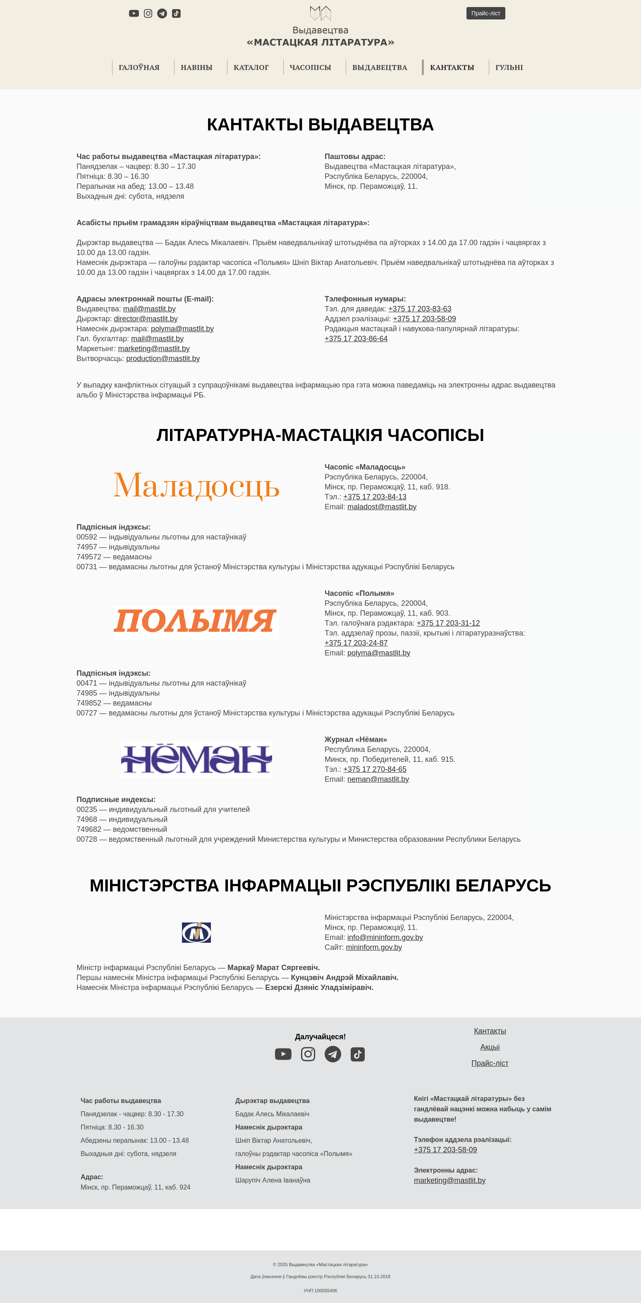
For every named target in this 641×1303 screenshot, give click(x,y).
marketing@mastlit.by (153, 348)
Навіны (197, 67)
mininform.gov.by (374, 947)
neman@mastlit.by (378, 779)
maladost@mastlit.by (381, 507)
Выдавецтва (379, 67)
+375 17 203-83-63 (420, 309)
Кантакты (452, 67)
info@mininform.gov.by (385, 937)
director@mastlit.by (145, 319)
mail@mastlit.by (149, 309)
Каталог (251, 67)
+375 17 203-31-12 (448, 623)
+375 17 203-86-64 (356, 339)
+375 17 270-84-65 (375, 769)
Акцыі (490, 1047)
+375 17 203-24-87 (356, 643)
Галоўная (139, 67)
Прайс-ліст (490, 1063)
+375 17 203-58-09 (424, 319)
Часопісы (310, 67)
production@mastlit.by (163, 358)
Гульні (509, 67)
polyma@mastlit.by (182, 329)
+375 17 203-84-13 (375, 497)
